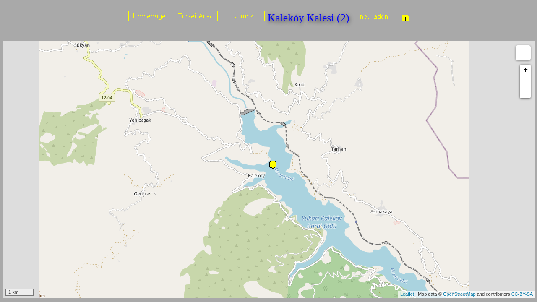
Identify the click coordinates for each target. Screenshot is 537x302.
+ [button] (525, 70)
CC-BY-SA (522, 294)
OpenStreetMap (459, 294)
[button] (525, 92)
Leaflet (407, 294)
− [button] (525, 81)
